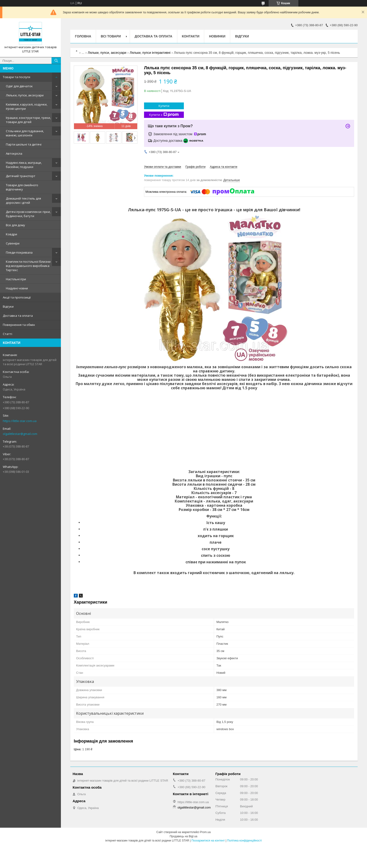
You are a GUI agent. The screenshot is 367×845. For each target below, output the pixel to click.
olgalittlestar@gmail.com (20, 434)
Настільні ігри (16, 279)
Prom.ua (205, 832)
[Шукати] (56, 60)
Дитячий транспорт (20, 176)
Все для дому (15, 225)
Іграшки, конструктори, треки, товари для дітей (28, 120)
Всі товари (111, 36)
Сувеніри (12, 243)
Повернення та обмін (19, 325)
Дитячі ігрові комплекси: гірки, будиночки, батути (28, 214)
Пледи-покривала (19, 252)
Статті (7, 334)
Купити (164, 106)
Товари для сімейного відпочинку (22, 187)
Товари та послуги (16, 77)
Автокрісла (14, 153)
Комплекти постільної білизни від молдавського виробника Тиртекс (28, 265)
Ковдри (11, 234)
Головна (83, 36)
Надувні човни (17, 288)
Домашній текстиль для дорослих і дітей (23, 200)
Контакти (191, 36)
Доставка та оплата (18, 315)
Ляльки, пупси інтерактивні (150, 53)
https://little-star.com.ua (20, 421)
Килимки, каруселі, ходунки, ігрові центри (26, 106)
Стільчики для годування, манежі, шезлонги (25, 133)
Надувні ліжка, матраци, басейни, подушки (24, 164)
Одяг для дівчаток (19, 86)
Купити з (164, 115)
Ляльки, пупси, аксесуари (25, 95)
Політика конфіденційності (244, 840)
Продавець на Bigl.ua (183, 836)
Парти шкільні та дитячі (23, 144)
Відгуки (8, 306)
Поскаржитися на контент (208, 840)
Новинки (217, 36)
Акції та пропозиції (17, 297)
